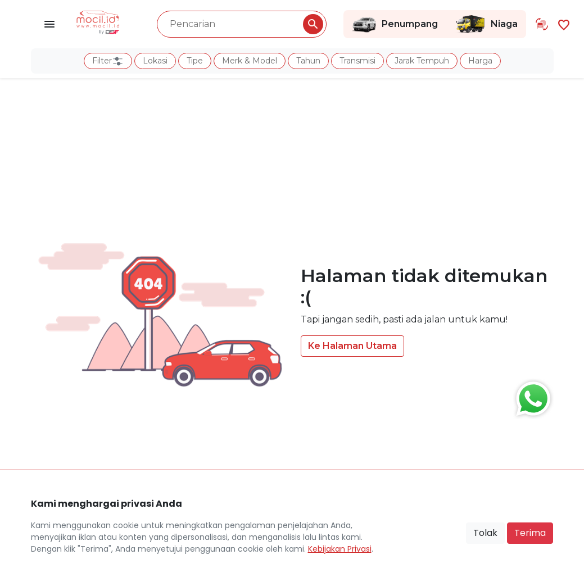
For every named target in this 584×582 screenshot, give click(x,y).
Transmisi (357, 61)
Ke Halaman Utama (352, 345)
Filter (108, 61)
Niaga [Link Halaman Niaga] (486, 24)
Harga (480, 61)
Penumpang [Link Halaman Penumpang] (395, 24)
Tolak (485, 532)
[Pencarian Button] (313, 24)
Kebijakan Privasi (340, 548)
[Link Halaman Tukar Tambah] (542, 24)
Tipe (195, 61)
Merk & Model (249, 61)
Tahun (308, 61)
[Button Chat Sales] (530, 396)
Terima (530, 532)
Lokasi (155, 61)
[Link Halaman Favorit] (564, 24)
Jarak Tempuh (422, 61)
